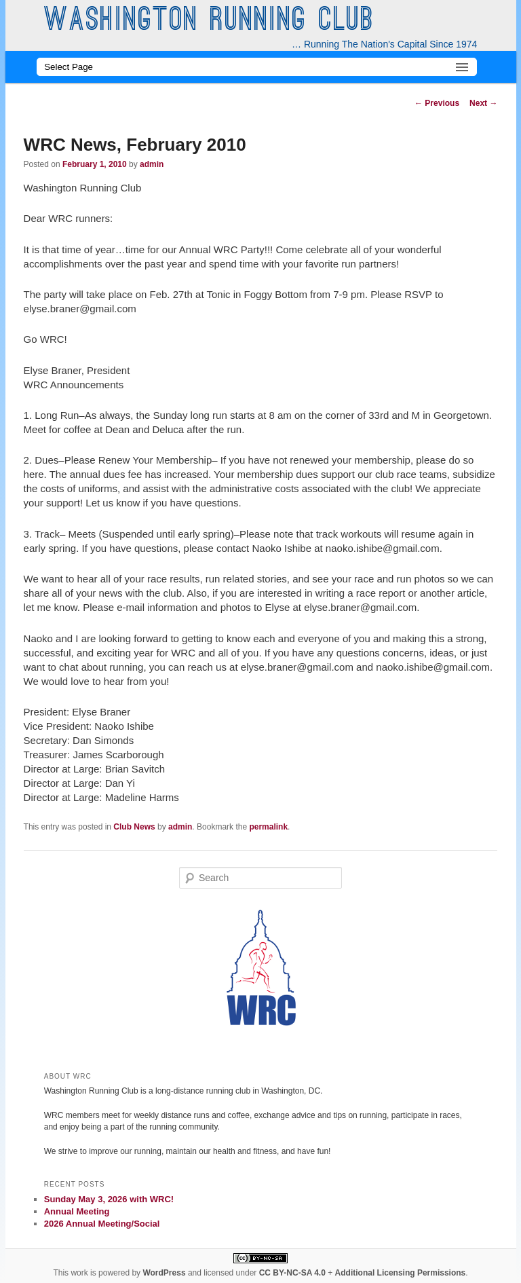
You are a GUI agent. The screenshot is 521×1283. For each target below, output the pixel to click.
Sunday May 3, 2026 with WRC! (109, 1199)
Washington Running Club (209, 21)
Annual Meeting (77, 1211)
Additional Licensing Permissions (400, 1273)
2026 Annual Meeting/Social (102, 1224)
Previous (436, 103)
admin (151, 164)
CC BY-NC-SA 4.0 (292, 1273)
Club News (134, 827)
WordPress (163, 1273)
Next (483, 103)
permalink (268, 827)
